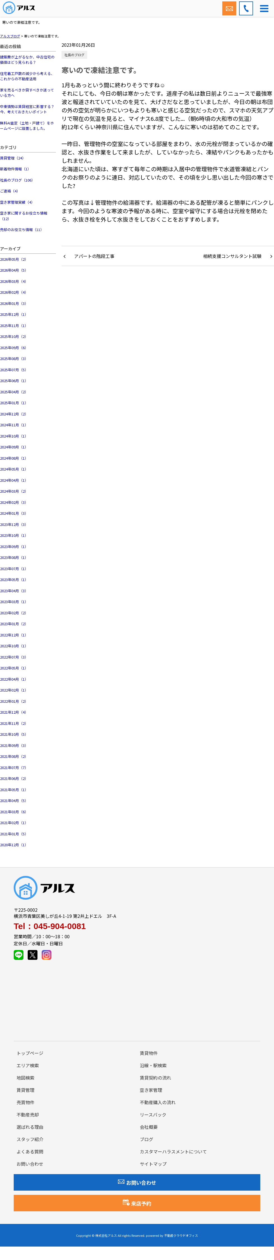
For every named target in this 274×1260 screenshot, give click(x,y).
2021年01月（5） (14, 833)
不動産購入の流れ (158, 1102)
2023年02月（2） (14, 612)
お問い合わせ (29, 1163)
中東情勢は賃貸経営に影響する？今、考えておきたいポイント (27, 109)
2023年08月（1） (14, 557)
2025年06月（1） (14, 380)
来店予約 (137, 1203)
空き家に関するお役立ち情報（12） (23, 215)
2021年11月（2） (14, 723)
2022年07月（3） (14, 657)
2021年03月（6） (14, 811)
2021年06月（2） (14, 778)
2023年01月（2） (14, 623)
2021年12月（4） (14, 712)
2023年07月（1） (14, 568)
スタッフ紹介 (29, 1139)
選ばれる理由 (29, 1126)
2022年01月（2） (14, 701)
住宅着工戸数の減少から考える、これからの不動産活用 (27, 76)
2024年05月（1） (14, 469)
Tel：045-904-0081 (50, 926)
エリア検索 (27, 1065)
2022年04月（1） (14, 679)
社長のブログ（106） (17, 180)
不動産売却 (27, 1114)
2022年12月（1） (14, 635)
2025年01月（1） (14, 402)
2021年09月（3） (14, 745)
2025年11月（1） (14, 325)
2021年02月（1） (14, 822)
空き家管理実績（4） (17, 202)
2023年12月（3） (14, 524)
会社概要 (149, 1126)
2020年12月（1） (14, 844)
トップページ (29, 1053)
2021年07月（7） (14, 767)
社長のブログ (74, 54)
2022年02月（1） (14, 690)
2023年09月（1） (14, 546)
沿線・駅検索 (153, 1065)
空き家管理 (151, 1090)
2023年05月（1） (14, 579)
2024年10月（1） (14, 436)
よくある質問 (29, 1151)
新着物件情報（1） (15, 168)
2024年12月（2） (14, 414)
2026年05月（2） (14, 259)
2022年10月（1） (14, 645)
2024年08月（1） (14, 458)
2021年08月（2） (14, 756)
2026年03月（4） (14, 281)
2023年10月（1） (14, 535)
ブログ (146, 1139)
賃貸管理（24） (13, 158)
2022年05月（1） (14, 668)
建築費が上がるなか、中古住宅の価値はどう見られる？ (27, 59)
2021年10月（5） (14, 734)
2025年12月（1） (14, 314)
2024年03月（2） (14, 491)
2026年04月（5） (14, 270)
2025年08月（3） (14, 358)
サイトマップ (153, 1163)
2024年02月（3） (14, 502)
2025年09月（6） (14, 347)
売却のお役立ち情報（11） (22, 229)
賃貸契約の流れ (155, 1077)
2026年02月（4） (14, 292)
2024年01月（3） (14, 513)
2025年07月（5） (14, 369)
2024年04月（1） (14, 480)
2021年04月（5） (14, 800)
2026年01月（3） (14, 303)
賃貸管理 (25, 1090)
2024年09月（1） (14, 447)
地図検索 (25, 1077)
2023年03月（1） (14, 601)
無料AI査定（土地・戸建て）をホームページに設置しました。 (27, 125)
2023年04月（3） (14, 590)
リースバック (153, 1114)
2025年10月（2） (14, 336)
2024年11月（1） (14, 424)
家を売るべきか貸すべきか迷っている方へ (27, 92)
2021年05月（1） (14, 789)
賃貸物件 (149, 1053)
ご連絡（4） (10, 191)
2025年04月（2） (14, 391)
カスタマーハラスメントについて (173, 1151)
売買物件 (25, 1102)
